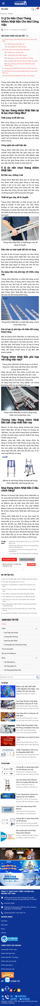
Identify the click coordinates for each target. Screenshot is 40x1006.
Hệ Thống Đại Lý (9, 662)
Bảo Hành (5, 925)
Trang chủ (3, 13)
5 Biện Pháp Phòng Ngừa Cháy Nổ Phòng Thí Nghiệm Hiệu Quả (27, 726)
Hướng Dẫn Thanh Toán (10, 950)
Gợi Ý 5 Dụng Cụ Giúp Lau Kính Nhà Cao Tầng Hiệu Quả (18, 590)
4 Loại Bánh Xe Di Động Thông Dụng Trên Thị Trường (19, 613)
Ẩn (27, 36)
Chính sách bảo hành (9, 953)
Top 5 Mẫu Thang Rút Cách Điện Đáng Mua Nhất (17, 593)
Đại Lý (4, 929)
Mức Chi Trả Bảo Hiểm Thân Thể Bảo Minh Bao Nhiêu (19, 579)
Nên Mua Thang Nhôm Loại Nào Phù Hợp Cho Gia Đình (18, 585)
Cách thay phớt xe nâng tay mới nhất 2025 (27, 714)
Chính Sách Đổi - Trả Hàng (10, 957)
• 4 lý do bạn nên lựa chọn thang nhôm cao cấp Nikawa (23, 550)
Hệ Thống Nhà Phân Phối (12, 670)
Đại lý (3, 658)
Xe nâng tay (24, 999)
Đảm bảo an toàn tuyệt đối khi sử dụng (20, 58)
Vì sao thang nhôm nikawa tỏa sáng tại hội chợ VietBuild (27, 795)
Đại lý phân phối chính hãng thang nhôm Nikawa (26, 832)
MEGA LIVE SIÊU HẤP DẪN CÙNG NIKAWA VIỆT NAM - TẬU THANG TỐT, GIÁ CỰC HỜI (27, 689)
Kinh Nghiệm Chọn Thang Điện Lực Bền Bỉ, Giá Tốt (18, 596)
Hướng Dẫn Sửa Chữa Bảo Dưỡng (15, 645)
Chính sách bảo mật (8, 969)
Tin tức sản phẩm (7, 649)
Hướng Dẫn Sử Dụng (10, 637)
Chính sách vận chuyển (9, 961)
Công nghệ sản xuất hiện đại (17, 47)
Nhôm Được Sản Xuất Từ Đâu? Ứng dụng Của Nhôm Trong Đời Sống (19, 605)
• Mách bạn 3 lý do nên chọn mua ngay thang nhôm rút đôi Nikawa (23, 546)
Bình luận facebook (27, 559)
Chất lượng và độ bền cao (16, 44)
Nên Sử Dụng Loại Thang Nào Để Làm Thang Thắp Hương (18, 609)
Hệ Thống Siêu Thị (9, 666)
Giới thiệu (5, 921)
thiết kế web (29, 1001)
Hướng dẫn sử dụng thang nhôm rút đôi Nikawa (27, 819)
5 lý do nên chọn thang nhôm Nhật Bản (17, 49)
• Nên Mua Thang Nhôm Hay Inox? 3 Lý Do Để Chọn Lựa (24, 542)
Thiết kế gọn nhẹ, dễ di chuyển (17, 55)
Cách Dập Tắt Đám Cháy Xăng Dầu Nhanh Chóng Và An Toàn (27, 702)
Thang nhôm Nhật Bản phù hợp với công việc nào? (20, 68)
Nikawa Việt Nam (11, 986)
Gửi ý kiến (31, 564)
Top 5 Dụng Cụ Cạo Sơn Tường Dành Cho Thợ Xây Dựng (18, 600)
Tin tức (10, 13)
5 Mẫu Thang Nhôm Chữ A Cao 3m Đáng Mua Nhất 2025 (27, 751)
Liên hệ (4, 933)
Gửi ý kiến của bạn (9, 559)
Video (3, 628)
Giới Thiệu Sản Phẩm (10, 633)
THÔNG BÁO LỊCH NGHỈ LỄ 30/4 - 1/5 (27, 738)
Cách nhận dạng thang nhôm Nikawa (26, 807)
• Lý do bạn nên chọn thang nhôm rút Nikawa (23, 553)
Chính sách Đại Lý (7, 965)
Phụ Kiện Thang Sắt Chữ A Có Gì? (12, 581)
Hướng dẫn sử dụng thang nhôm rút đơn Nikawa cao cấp (27, 768)
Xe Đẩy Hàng (20, 996)
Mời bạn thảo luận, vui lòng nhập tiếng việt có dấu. (13, 566)
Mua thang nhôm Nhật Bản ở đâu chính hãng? (19, 76)
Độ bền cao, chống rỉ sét (15, 52)
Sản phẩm (4, 9)
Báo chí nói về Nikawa (9, 653)
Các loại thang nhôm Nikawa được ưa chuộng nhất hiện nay (27, 781)
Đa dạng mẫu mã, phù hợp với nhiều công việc (23, 61)
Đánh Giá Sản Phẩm (10, 641)
